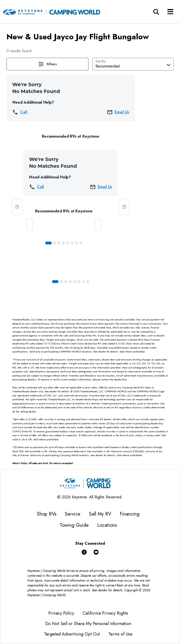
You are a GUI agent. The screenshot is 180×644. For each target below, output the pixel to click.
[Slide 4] (67, 243)
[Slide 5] (72, 243)
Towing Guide (74, 525)
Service (72, 514)
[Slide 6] (76, 243)
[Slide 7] (80, 243)
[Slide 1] (54, 243)
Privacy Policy (61, 613)
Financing (129, 514)
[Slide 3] (63, 243)
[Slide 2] (59, 243)
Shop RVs (46, 514)
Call (19, 112)
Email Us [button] (118, 112)
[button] (48, 64)
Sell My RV (100, 514)
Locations (107, 525)
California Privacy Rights (105, 613)
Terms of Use (120, 634)
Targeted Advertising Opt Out (72, 634)
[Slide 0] (48, 243)
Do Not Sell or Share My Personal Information (88, 623)
